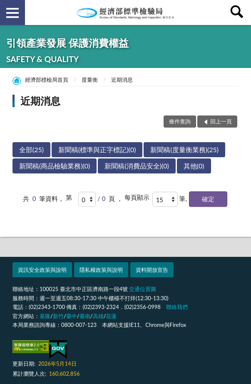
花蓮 (111, 316)
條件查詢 (180, 121)
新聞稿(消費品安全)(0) (136, 166)
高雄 (98, 316)
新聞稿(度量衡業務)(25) (184, 149)
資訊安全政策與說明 (42, 269)
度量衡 (90, 79)
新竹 (58, 316)
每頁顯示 (136, 197)
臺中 (71, 316)
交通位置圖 (142, 289)
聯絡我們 (177, 307)
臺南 (85, 316)
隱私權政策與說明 (101, 269)
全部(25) (31, 149)
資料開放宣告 (152, 269)
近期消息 (122, 79)
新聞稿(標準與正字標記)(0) (97, 149)
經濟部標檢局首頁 (46, 79)
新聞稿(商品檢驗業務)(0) (54, 166)
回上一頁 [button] (221, 121)
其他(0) (194, 166)
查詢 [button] (238, 12)
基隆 (45, 316)
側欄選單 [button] (12, 13)
